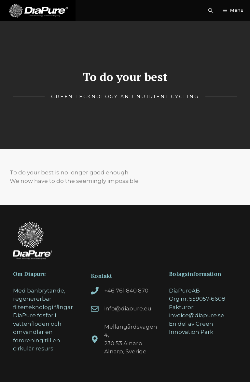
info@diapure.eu (127, 308)
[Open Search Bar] (210, 10)
